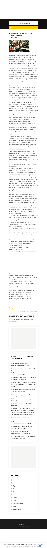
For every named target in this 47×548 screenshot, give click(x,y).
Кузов (14, 492)
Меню (11, 27)
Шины (14, 506)
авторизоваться (13, 321)
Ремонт (15, 497)
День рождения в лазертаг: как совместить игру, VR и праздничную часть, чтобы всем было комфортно (23, 384)
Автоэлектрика (17, 483)
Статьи (15, 500)
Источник (11, 302)
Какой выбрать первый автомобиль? (27, 311)
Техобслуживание (18, 503)
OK (40, 546)
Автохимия (16, 480)
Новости (15, 495)
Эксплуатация (17, 509)
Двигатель (16, 489)
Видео (14, 486)
